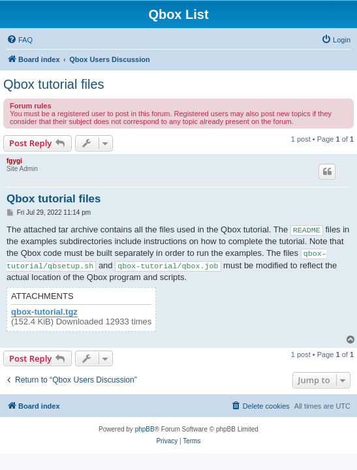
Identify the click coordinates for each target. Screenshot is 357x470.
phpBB (145, 429)
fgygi (14, 160)
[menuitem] (20, 40)
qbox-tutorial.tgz (44, 312)
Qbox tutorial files (53, 84)
